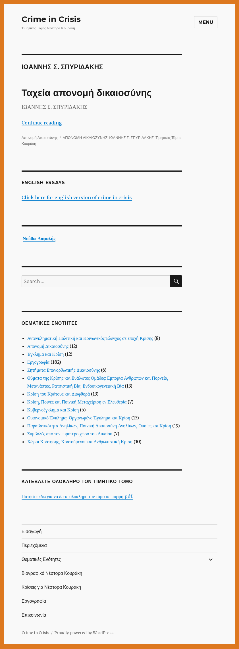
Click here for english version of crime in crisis (77, 197)
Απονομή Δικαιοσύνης (40, 137)
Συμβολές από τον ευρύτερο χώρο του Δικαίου (69, 433)
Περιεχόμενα (34, 545)
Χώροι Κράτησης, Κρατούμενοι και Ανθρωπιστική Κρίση (79, 441)
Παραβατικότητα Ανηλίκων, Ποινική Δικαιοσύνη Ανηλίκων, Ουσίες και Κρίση (99, 425)
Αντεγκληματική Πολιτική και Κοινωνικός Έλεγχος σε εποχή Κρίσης (90, 338)
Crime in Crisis (51, 19)
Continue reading (42, 123)
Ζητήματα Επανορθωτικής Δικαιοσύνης (63, 370)
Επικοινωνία (34, 615)
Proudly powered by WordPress (83, 633)
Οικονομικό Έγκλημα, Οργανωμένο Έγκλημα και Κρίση (78, 418)
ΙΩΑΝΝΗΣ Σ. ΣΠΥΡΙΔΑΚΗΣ (131, 137)
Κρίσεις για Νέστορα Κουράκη (51, 587)
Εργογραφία (38, 362)
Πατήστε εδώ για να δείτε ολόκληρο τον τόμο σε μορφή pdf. (77, 496)
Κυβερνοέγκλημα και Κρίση (53, 410)
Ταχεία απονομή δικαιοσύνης (87, 93)
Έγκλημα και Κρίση (45, 354)
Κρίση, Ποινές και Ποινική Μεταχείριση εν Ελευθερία (77, 402)
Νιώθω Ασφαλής (39, 238)
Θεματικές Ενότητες (41, 559)
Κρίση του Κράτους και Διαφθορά (58, 394)
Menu (205, 22)
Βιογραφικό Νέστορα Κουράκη (52, 573)
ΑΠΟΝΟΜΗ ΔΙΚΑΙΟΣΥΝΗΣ (85, 137)
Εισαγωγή (32, 531)
